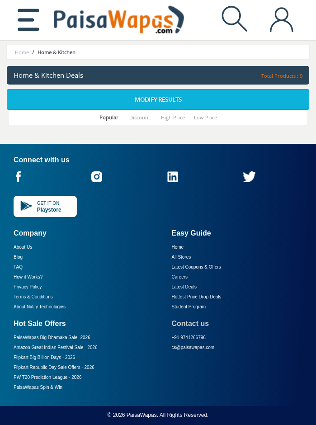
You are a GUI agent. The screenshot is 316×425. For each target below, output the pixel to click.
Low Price (205, 117)
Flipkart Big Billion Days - (44, 357)
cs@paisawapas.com (193, 347)
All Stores (181, 257)
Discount (139, 117)
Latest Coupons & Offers (196, 266)
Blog (18, 257)
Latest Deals (184, 286)
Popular (108, 117)
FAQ (18, 266)
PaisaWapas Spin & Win (38, 387)
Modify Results (158, 99)
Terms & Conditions (33, 296)
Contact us (190, 323)
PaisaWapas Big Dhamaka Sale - (52, 337)
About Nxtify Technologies (40, 306)
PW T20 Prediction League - (47, 377)
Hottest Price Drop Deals (197, 296)
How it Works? (28, 276)
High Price (173, 117)
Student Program (189, 306)
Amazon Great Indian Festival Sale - (56, 347)
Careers (180, 276)
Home (178, 247)
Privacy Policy (28, 286)
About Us (23, 247)
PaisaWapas (142, 415)
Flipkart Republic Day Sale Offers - (54, 367)
